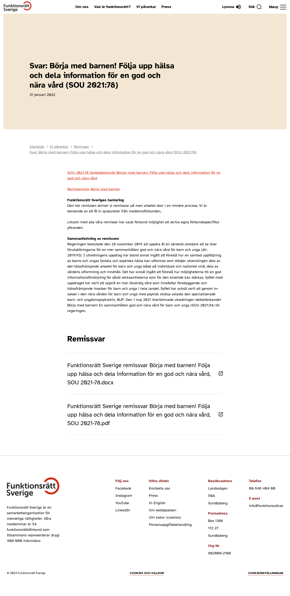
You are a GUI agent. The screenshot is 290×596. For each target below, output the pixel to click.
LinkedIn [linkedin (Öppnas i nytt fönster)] (122, 514)
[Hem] (18, 6)
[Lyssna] (231, 6)
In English (157, 506)
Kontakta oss (159, 491)
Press (166, 6)
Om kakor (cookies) (165, 521)
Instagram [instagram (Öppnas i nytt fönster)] (123, 499)
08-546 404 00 (262, 491)
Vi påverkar (146, 6)
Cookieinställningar (265, 576)
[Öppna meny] (277, 7)
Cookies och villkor (147, 576)
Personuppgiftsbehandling (170, 528)
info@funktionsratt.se (266, 509)
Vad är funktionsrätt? (112, 6)
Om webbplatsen (162, 514)
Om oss (81, 6)
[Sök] (254, 6)
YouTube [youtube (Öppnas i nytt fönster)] (122, 506)
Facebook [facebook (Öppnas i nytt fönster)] (123, 491)
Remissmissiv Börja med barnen (93, 189)
